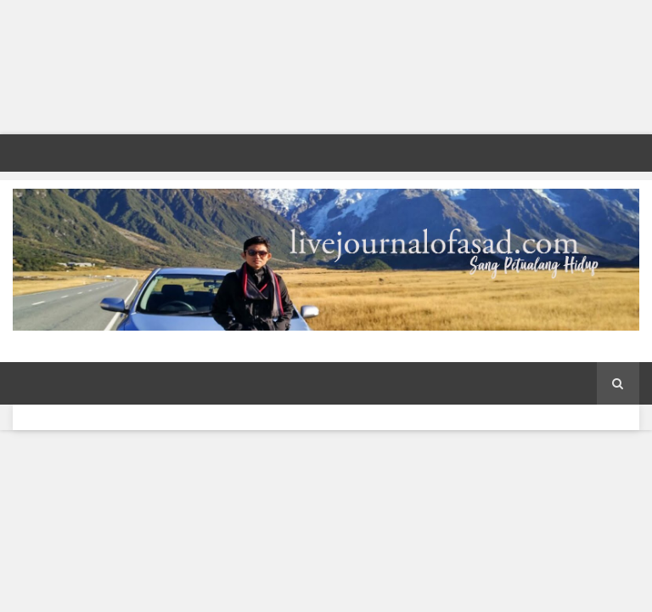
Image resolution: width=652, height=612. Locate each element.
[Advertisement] (326, 67)
